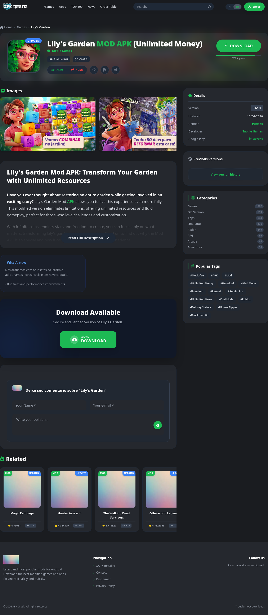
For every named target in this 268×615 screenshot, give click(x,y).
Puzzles (257, 124)
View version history (225, 174)
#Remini (215, 291)
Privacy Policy (104, 586)
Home (6, 27)
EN (237, 6)
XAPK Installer (104, 566)
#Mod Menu (248, 283)
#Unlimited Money (202, 283)
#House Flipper (227, 307)
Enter (254, 7)
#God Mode (226, 299)
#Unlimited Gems (201, 299)
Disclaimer (102, 579)
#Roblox (246, 299)
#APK (214, 275)
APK (71, 201)
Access (256, 139)
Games (22, 27)
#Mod (228, 275)
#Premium (196, 291)
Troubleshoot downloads (250, 606)
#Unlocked (227, 283)
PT (229, 6)
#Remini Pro (235, 291)
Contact (100, 572)
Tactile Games (59, 51)
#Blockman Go (199, 315)
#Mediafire (197, 275)
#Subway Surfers (200, 307)
